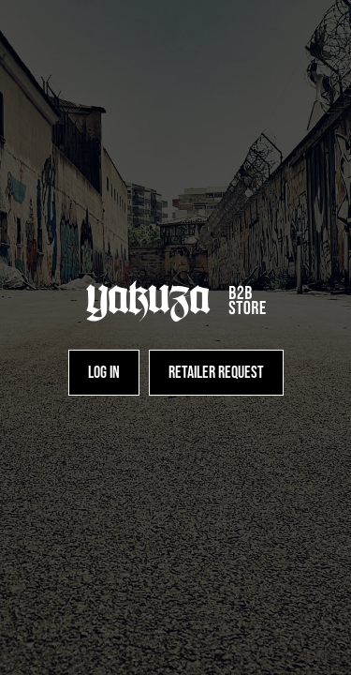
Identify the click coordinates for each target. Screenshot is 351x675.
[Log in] (103, 373)
